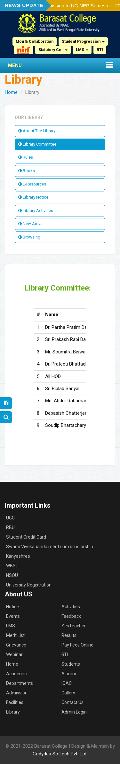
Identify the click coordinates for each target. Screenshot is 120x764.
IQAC (66, 683)
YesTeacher (73, 625)
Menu (15, 65)
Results (68, 635)
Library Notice (33, 197)
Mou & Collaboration (34, 41)
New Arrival (31, 223)
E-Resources (32, 184)
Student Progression (83, 41)
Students (70, 664)
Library (13, 712)
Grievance (16, 644)
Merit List (15, 635)
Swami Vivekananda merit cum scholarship (49, 546)
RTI (100, 50)
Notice (12, 606)
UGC (10, 517)
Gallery (68, 692)
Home (11, 92)
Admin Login (74, 712)
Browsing (29, 237)
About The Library (36, 130)
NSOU (12, 575)
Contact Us (72, 702)
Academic (16, 673)
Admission (17, 692)
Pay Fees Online (77, 644)
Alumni (68, 673)
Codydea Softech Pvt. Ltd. (60, 754)
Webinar (14, 654)
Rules (25, 157)
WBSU (12, 565)
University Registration (29, 584)
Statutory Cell (53, 50)
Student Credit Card (26, 537)
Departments (19, 683)
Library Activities (35, 210)
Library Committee (37, 144)
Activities (70, 606)
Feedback (71, 616)
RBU (10, 527)
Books (26, 170)
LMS (82, 50)
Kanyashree (18, 556)
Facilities (14, 702)
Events (13, 616)
